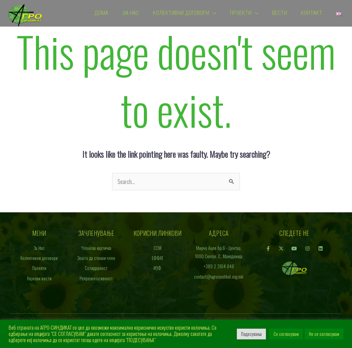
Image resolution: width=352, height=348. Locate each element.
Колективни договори (181, 13)
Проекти (240, 13)
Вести (279, 13)
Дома (101, 13)
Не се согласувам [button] (324, 333)
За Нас (130, 13)
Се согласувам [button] (286, 333)
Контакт (311, 13)
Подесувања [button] (251, 333)
